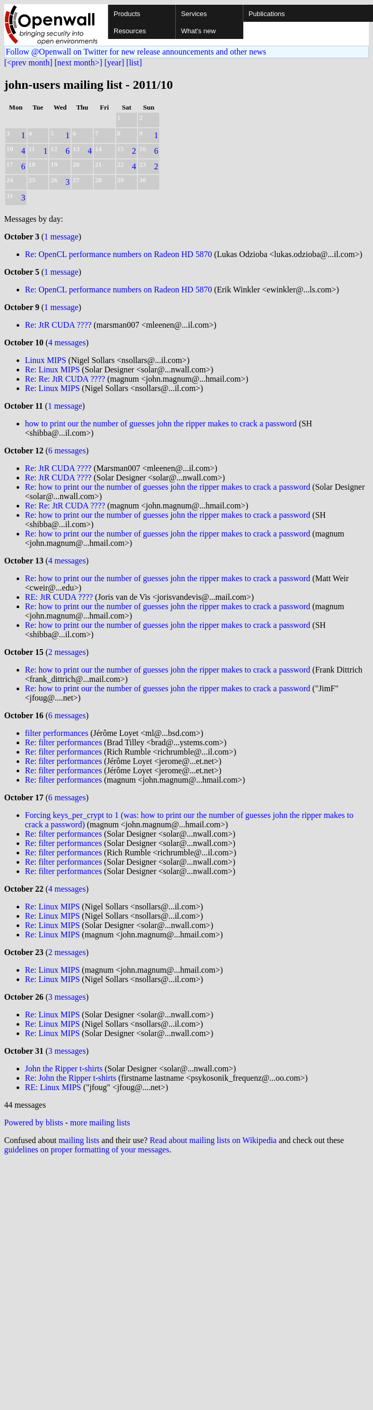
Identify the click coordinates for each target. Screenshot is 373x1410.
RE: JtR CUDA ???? (59, 597)
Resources (130, 31)
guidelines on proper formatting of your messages (86, 1149)
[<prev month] (28, 62)
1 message (61, 236)
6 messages (67, 450)
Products (127, 14)
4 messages (67, 342)
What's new (198, 31)
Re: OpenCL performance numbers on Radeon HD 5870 (118, 254)
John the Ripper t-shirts (64, 1068)
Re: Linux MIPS (52, 369)
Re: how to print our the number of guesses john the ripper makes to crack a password (167, 486)
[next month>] (78, 62)
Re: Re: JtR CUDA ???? (65, 378)
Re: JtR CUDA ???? (58, 324)
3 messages (67, 996)
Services (194, 14)
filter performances (56, 733)
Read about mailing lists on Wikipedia (213, 1140)
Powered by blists (33, 1122)
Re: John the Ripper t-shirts (70, 1077)
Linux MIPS (45, 360)
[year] (114, 62)
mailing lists (79, 1140)
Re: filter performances (63, 742)
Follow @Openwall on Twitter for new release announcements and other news (136, 51)
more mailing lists (100, 1122)
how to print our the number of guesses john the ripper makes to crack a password (161, 423)
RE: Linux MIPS (53, 1087)
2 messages (67, 652)
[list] (134, 62)
